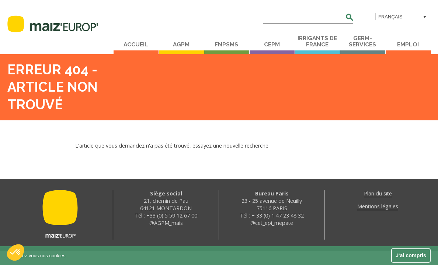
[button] (15, 252)
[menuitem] (402, 16)
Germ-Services (362, 41)
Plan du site (378, 193)
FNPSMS (226, 44)
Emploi (408, 44)
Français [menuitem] (390, 17)
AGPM (181, 44)
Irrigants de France (317, 41)
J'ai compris (411, 255)
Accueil (136, 44)
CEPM (272, 44)
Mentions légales (377, 206)
